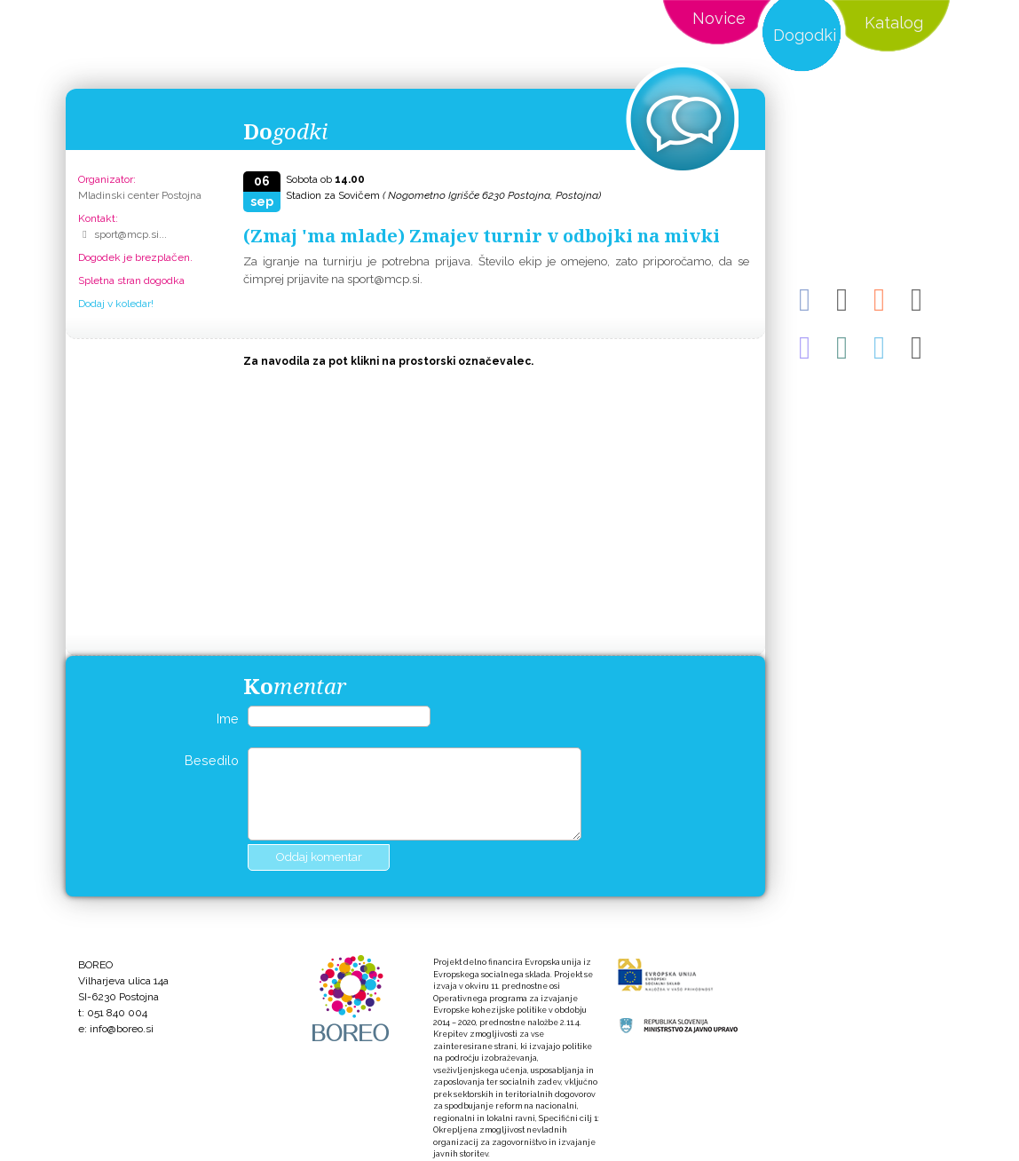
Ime (228, 718)
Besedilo (212, 760)
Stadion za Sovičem (443, 195)
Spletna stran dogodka (131, 280)
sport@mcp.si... (130, 234)
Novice (719, 18)
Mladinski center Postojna (139, 195)
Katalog (894, 22)
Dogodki (804, 35)
